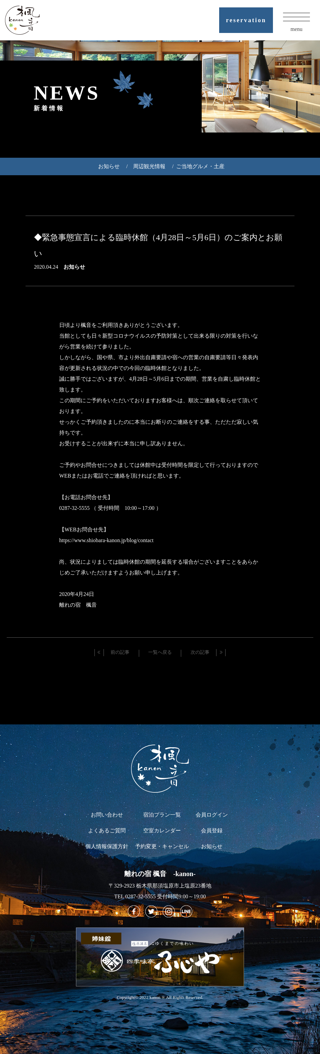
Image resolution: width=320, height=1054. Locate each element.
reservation (246, 20)
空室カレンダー (162, 830)
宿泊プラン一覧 (162, 815)
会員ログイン (212, 815)
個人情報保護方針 (106, 846)
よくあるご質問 (107, 830)
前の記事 (120, 652)
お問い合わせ (107, 815)
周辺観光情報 (149, 166)
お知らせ (109, 166)
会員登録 (212, 830)
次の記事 (200, 652)
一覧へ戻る (160, 652)
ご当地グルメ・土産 (200, 166)
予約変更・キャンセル (162, 846)
